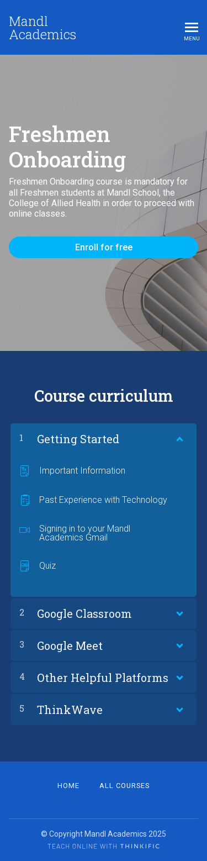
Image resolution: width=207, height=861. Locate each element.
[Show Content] (179, 436)
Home (68, 785)
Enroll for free (103, 247)
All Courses (124, 785)
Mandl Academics (42, 27)
